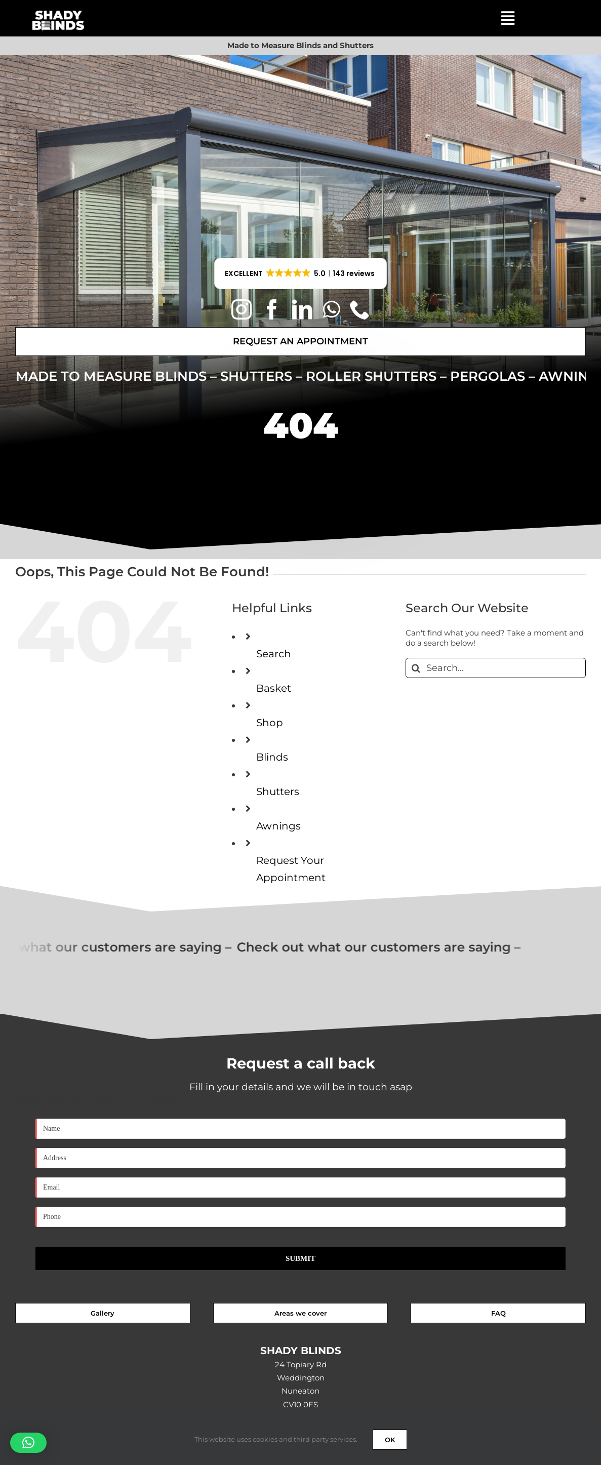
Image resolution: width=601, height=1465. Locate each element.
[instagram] (241, 309)
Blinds (272, 757)
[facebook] (272, 309)
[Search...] (496, 668)
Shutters (277, 791)
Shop (269, 723)
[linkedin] (302, 309)
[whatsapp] (331, 309)
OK (390, 1440)
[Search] (416, 668)
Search (273, 654)
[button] (300, 273)
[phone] (360, 309)
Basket (273, 688)
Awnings (278, 826)
